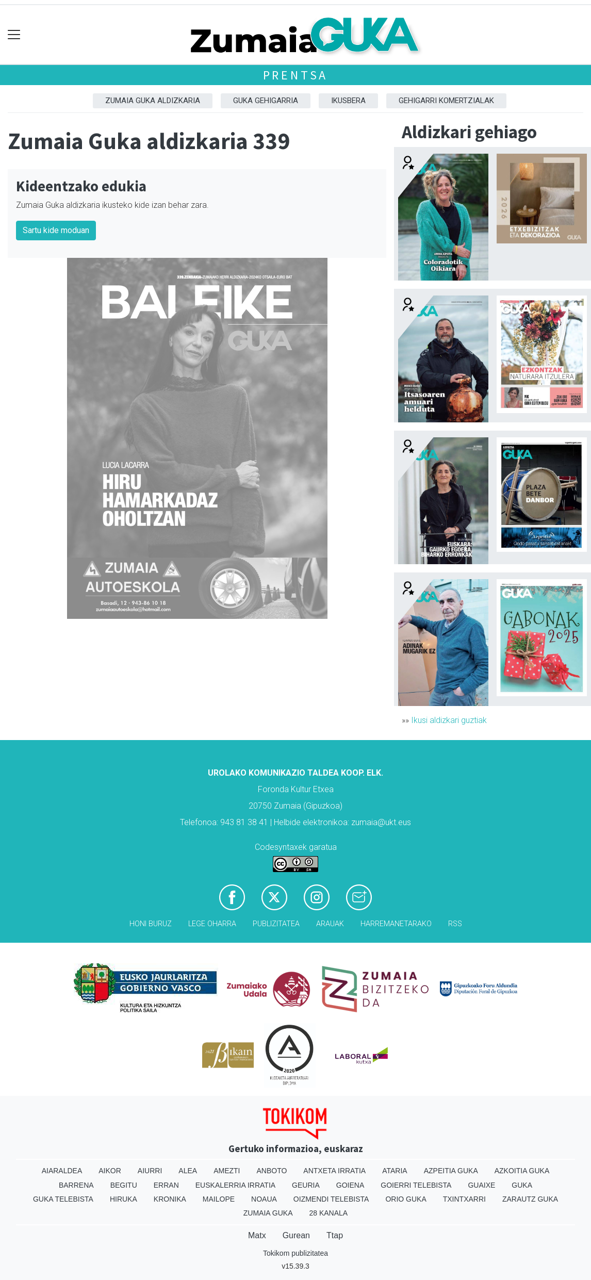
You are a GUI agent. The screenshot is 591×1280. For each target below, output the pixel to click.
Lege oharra (212, 924)
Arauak (330, 924)
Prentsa (296, 75)
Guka (522, 1185)
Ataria (394, 1171)
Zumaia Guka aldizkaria (152, 100)
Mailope (219, 1199)
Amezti (227, 1171)
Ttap (334, 1235)
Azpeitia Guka (451, 1171)
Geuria (306, 1185)
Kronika (170, 1199)
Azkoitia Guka (522, 1171)
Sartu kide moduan (56, 230)
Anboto (271, 1171)
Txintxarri (464, 1199)
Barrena (76, 1185)
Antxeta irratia (334, 1171)
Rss (455, 924)
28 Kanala (328, 1213)
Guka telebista (63, 1199)
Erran (166, 1185)
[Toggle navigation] (14, 35)
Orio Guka (405, 1199)
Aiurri (150, 1171)
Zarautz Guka (530, 1199)
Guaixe (481, 1185)
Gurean (296, 1235)
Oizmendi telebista (331, 1199)
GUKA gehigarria (265, 100)
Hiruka (123, 1199)
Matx (257, 1235)
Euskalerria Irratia (235, 1185)
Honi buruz (150, 924)
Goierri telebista (416, 1185)
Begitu (123, 1185)
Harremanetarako (396, 924)
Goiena (350, 1185)
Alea (187, 1171)
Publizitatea (276, 924)
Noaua (264, 1199)
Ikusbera (348, 100)
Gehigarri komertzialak (446, 100)
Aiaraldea (62, 1171)
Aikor (109, 1171)
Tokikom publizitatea (295, 1253)
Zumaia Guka (268, 1213)
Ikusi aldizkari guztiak (449, 720)
